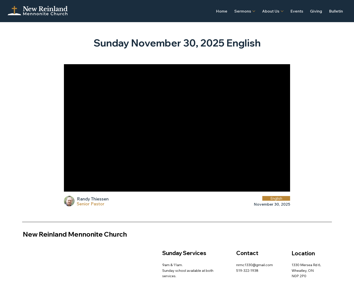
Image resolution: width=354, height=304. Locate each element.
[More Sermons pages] (253, 11)
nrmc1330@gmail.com (254, 265)
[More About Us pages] (282, 11)
